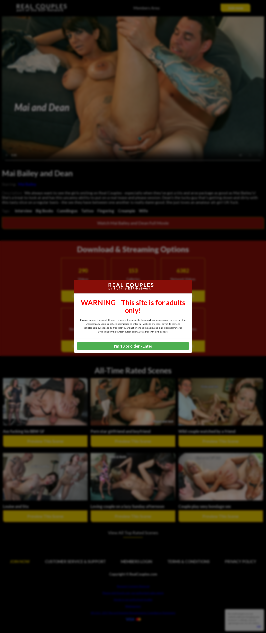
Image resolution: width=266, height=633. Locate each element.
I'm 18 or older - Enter (133, 346)
